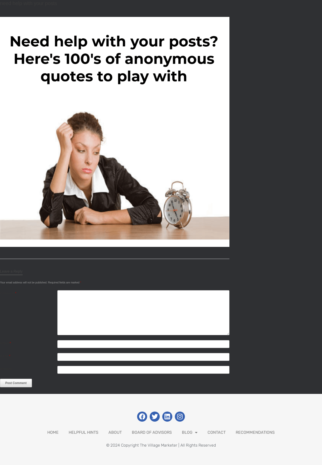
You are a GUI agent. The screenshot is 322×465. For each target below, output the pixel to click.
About (115, 432)
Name (5, 343)
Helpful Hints (83, 432)
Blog (189, 432)
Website (6, 369)
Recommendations (255, 432)
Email (5, 356)
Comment (8, 293)
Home (53, 432)
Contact (217, 432)
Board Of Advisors (152, 432)
